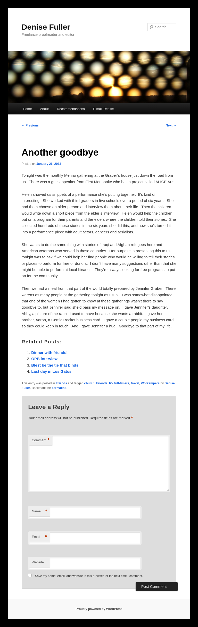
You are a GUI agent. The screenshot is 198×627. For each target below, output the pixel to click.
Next (171, 125)
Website (38, 562)
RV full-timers (119, 383)
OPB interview (44, 359)
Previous (30, 125)
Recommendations (71, 109)
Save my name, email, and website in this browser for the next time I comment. (89, 576)
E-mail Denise (103, 109)
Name (39, 511)
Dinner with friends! (49, 352)
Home (27, 109)
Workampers (150, 383)
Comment (41, 440)
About (44, 109)
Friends (61, 383)
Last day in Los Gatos (51, 371)
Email (39, 537)
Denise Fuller (46, 27)
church (89, 383)
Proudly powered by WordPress (99, 609)
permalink (59, 388)
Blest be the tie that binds (54, 365)
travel (135, 383)
